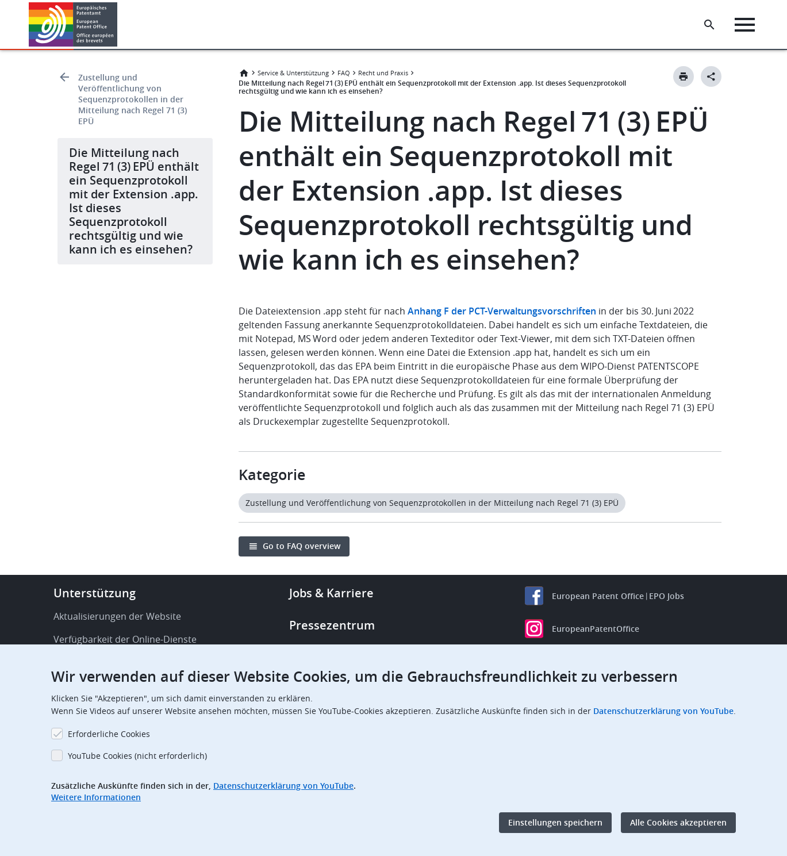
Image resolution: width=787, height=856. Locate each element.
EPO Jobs (666, 595)
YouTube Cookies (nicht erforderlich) (137, 755)
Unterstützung (94, 593)
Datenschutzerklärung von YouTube (663, 710)
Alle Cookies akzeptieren (678, 822)
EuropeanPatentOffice (595, 628)
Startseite (244, 73)
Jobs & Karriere (331, 593)
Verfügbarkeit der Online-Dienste (125, 639)
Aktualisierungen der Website (117, 616)
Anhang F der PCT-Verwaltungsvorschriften (502, 311)
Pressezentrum (332, 625)
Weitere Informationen (96, 797)
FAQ (343, 72)
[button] (119, 24)
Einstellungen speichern (555, 822)
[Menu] (744, 25)
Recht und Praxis (383, 72)
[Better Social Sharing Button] (711, 76)
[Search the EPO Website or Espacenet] (709, 24)
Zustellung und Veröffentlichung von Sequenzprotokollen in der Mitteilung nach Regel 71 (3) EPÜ (132, 99)
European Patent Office (598, 595)
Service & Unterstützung (293, 72)
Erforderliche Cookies (109, 733)
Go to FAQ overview (301, 545)
